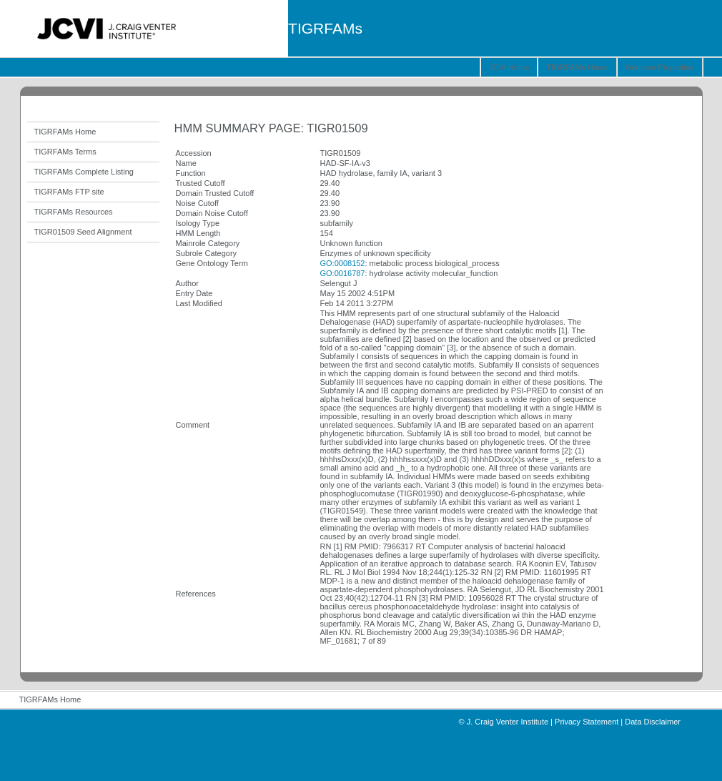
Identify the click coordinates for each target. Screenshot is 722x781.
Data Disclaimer (653, 721)
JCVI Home (509, 67)
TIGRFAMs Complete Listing (84, 171)
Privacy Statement (586, 721)
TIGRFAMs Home (577, 67)
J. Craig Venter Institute (507, 721)
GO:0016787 (342, 273)
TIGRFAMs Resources (73, 211)
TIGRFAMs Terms (65, 151)
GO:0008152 (342, 263)
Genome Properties (659, 67)
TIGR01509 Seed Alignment (83, 231)
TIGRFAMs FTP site (69, 191)
